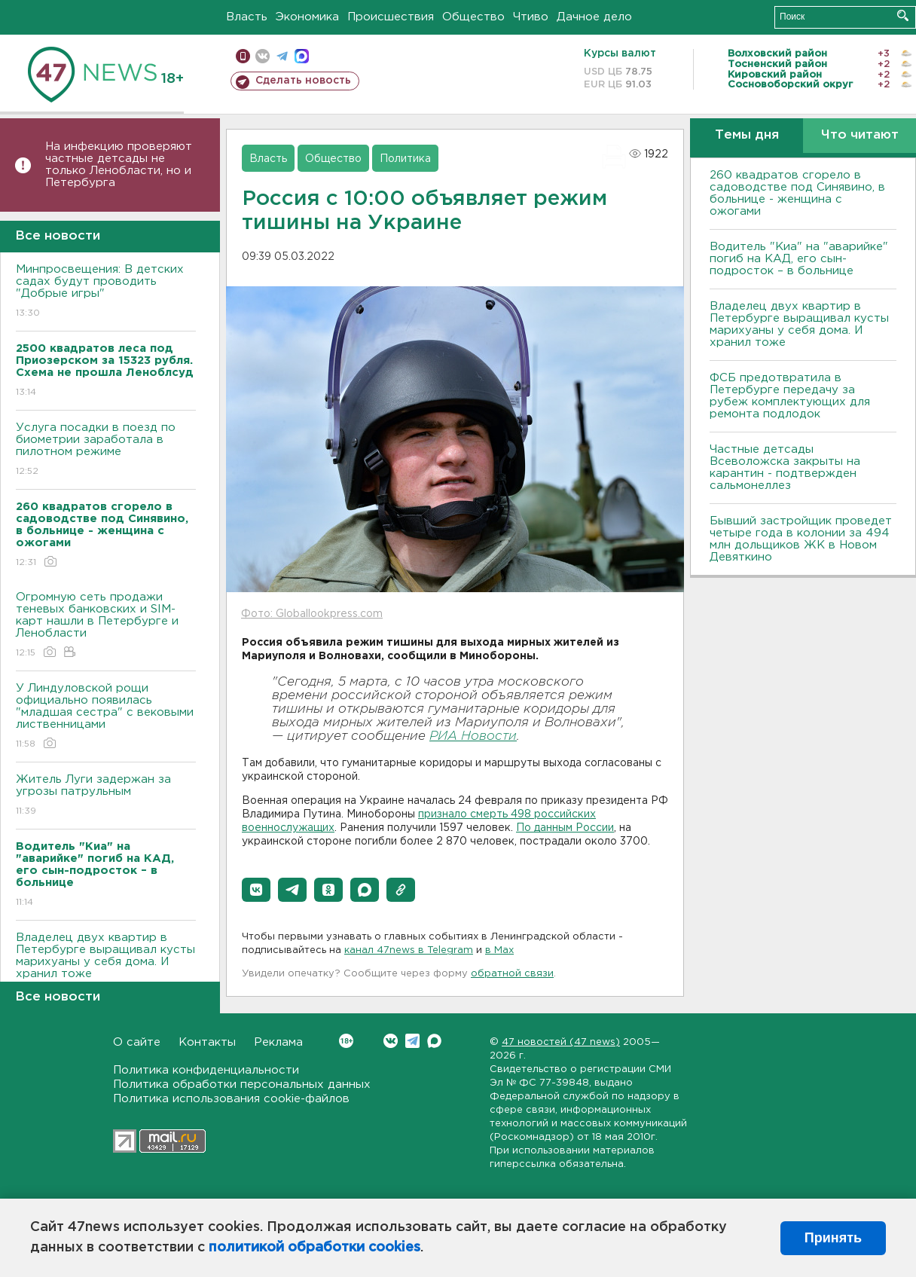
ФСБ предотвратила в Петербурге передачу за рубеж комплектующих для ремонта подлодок (790, 396)
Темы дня (747, 135)
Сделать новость (303, 80)
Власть (246, 17)
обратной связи (512, 974)
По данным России (565, 827)
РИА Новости (473, 736)
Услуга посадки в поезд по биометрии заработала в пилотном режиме (106, 450)
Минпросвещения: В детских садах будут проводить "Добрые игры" (106, 291)
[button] (256, 890)
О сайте (136, 1042)
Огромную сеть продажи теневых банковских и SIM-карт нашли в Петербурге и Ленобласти (106, 625)
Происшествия (390, 17)
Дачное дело (594, 17)
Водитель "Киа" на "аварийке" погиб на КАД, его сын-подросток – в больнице (799, 259)
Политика (405, 158)
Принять (833, 1237)
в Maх (499, 950)
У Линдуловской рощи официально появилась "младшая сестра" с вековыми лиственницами (106, 716)
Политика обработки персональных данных (242, 1084)
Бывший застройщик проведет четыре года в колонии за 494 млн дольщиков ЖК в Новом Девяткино (801, 539)
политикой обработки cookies (314, 1248)
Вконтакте (346, 1041)
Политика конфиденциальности (206, 1070)
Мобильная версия (243, 56)
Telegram (412, 1041)
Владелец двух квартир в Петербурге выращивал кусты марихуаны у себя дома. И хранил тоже (106, 966)
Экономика (307, 17)
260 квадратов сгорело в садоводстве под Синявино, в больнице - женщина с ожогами (797, 193)
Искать (902, 15)
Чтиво (530, 17)
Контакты (207, 1042)
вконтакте (262, 56)
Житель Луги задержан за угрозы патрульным (106, 795)
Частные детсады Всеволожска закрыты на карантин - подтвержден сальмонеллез (785, 467)
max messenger (302, 56)
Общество (473, 17)
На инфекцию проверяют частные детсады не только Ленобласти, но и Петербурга (118, 165)
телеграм (282, 56)
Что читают (860, 135)
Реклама (278, 1042)
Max (434, 1041)
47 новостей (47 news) (561, 1042)
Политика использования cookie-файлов (231, 1099)
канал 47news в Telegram (408, 950)
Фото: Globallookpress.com (312, 614)
